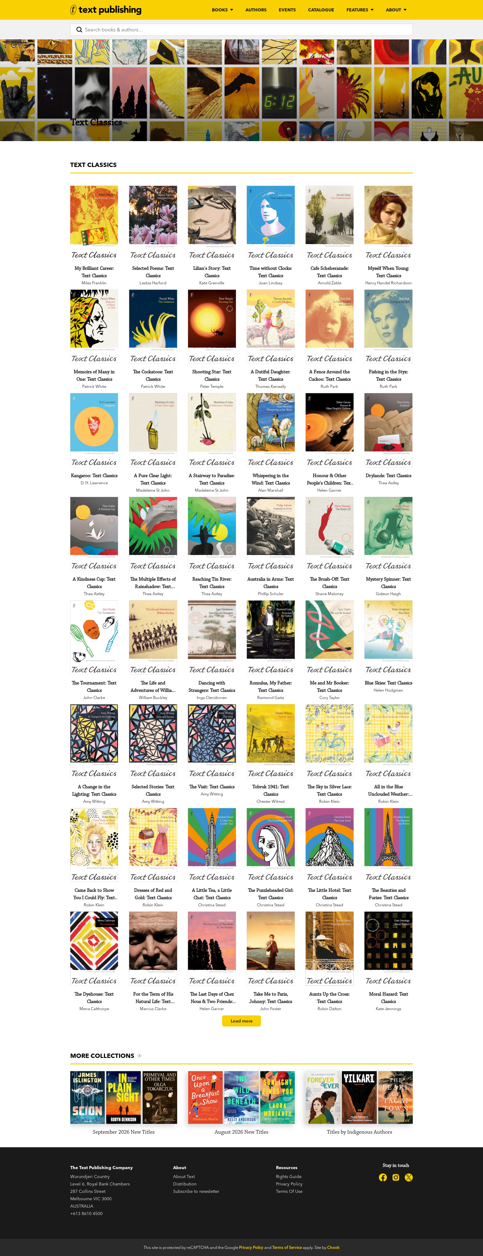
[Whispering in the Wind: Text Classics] (270, 430)
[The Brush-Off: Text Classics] (329, 534)
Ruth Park (329, 386)
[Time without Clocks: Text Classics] (270, 223)
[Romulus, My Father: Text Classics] (270, 637)
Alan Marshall (270, 490)
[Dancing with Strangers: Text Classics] (212, 637)
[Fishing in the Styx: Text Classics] (388, 327)
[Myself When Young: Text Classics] (388, 223)
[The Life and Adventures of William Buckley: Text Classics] (153, 637)
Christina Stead (211, 904)
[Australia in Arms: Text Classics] (270, 534)
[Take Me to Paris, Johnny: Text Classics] (270, 949)
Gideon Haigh (388, 593)
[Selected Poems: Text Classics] (153, 223)
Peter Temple (211, 386)
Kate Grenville (211, 282)
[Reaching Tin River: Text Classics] (212, 534)
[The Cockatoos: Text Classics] (153, 327)
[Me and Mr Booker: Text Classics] (329, 637)
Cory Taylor (329, 697)
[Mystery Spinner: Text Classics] (388, 534)
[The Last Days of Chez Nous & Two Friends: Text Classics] (212, 949)
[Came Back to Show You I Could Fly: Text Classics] (94, 845)
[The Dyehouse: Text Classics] (94, 949)
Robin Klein (329, 801)
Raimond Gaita (270, 697)
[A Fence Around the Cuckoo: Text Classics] (329, 327)
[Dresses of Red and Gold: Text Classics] (153, 845)
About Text (184, 1176)
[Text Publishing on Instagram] (396, 1177)
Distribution (185, 1184)
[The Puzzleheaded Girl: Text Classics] (270, 845)
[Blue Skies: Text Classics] (388, 637)
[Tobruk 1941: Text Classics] (270, 741)
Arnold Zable (329, 282)
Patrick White (94, 386)
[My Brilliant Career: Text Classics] (94, 223)
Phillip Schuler (271, 593)
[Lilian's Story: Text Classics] (212, 223)
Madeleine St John (153, 490)
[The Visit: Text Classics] (212, 741)
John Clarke (94, 697)
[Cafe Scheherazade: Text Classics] (329, 223)
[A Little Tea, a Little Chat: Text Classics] (212, 845)
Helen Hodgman (388, 690)
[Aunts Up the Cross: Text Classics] (329, 949)
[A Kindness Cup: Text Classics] (94, 534)
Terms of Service (287, 1247)
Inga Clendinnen (212, 697)
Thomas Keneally (270, 386)
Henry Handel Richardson (388, 282)
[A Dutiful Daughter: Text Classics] (270, 327)
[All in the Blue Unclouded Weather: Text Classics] (388, 741)
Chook (333, 1247)
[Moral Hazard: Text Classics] (388, 949)
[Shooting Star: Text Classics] (212, 327)
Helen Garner (329, 490)
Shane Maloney (329, 593)
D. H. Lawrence (94, 482)
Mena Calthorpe (94, 1008)
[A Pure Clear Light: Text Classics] (153, 430)
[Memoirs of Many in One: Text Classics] (94, 327)
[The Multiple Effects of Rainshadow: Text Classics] (153, 534)
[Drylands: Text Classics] (388, 430)
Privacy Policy (289, 1184)
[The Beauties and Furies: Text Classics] (388, 845)
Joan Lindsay (270, 282)
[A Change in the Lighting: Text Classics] (94, 741)
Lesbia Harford (153, 282)
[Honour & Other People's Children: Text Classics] (329, 430)
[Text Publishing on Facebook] (383, 1177)
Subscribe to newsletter (196, 1191)
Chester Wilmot (271, 801)
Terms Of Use (289, 1191)
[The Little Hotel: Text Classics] (329, 845)
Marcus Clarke (153, 1008)
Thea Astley (388, 482)
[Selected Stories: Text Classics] (153, 741)
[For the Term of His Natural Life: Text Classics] (153, 949)
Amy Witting (94, 801)
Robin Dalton (330, 1008)
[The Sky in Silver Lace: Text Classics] (329, 741)
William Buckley (153, 697)
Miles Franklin (94, 282)
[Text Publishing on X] (409, 1177)
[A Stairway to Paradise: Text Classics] (212, 430)
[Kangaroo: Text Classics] (94, 430)
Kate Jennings (388, 1008)
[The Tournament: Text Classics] (94, 637)
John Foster (270, 1008)
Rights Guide (289, 1176)
